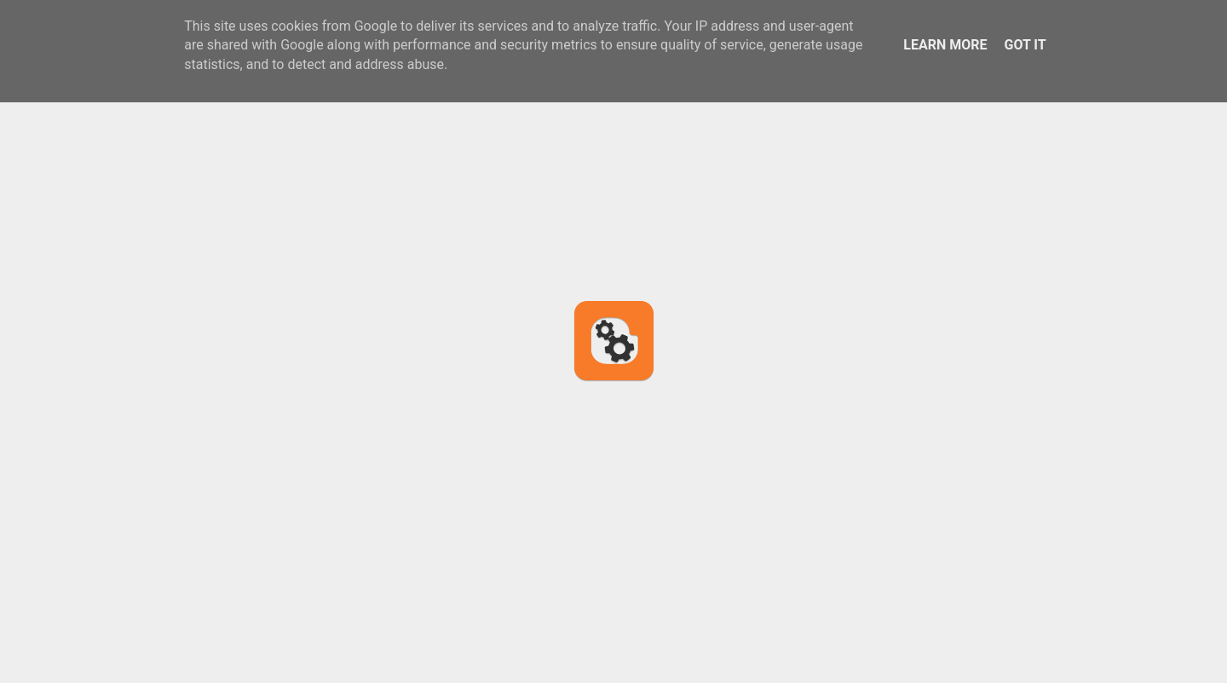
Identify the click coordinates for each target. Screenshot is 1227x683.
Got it (1025, 45)
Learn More (945, 45)
